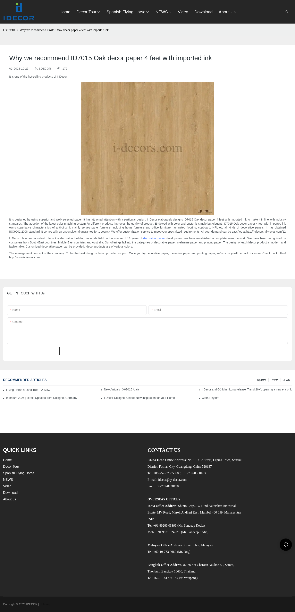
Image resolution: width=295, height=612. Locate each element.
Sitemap (45, 604)
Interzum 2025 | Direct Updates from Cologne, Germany (41, 397)
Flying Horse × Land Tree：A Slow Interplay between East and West (28, 389)
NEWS (286, 380)
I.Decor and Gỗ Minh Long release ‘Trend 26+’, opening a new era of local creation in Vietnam (247, 389)
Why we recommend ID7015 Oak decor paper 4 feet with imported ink (64, 30)
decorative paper (154, 238)
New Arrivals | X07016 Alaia (121, 389)
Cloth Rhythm (210, 397)
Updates (262, 380)
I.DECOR (9, 30)
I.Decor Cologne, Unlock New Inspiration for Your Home (139, 397)
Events (274, 380)
